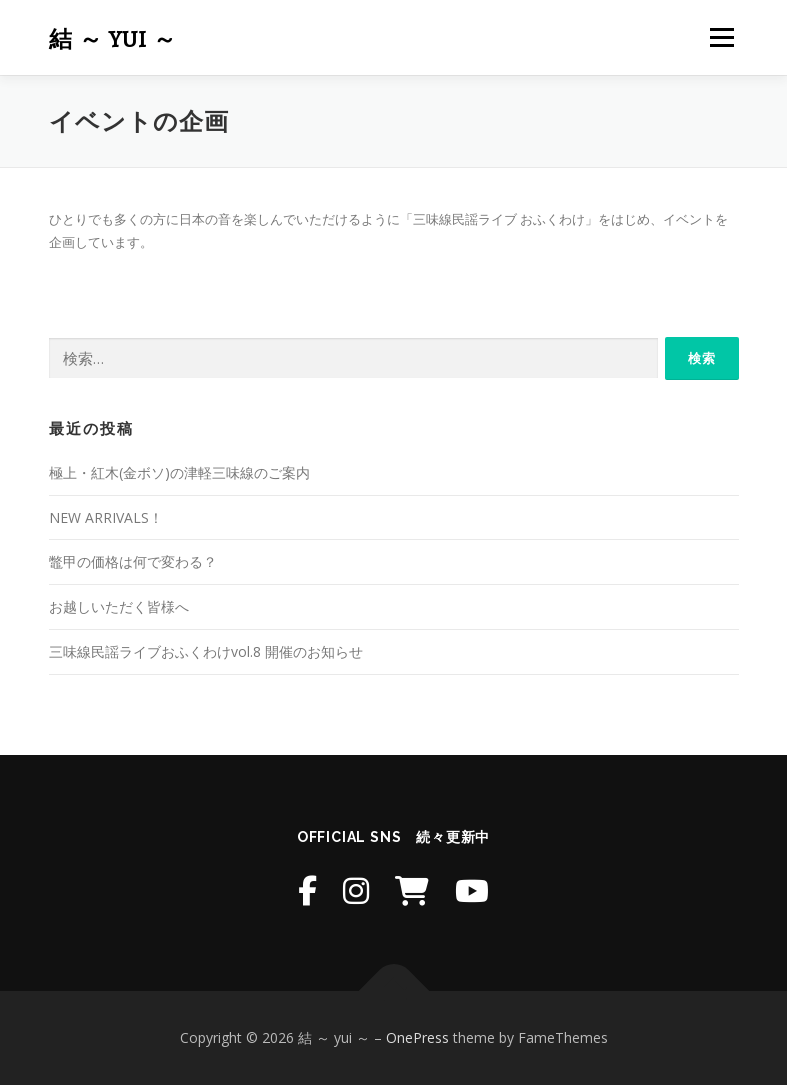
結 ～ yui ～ (113, 39)
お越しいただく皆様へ (119, 606)
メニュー (721, 37)
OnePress (417, 1037)
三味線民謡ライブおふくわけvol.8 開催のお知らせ (206, 651)
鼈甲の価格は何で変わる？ (133, 561)
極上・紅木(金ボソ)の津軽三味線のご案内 (179, 472)
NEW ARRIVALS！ (106, 517)
